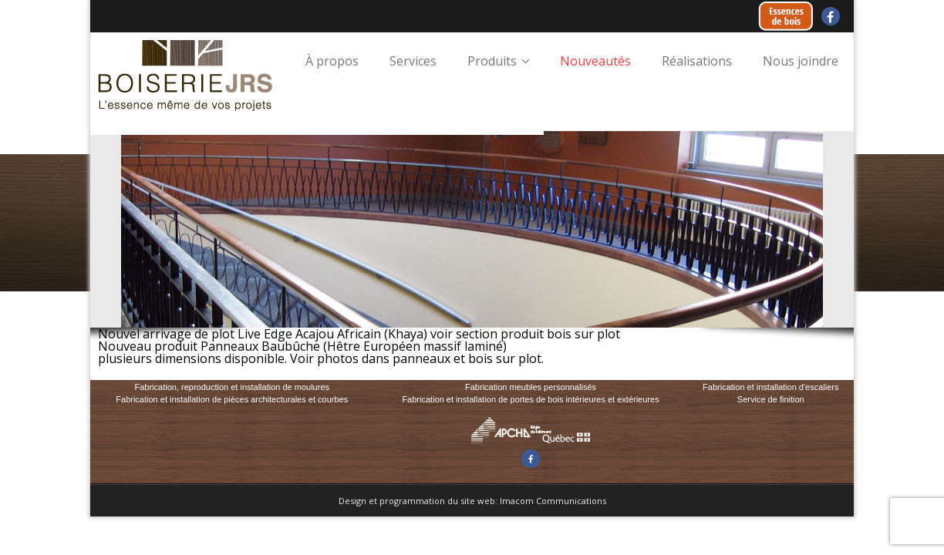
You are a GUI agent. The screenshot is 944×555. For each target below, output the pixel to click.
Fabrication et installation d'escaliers (770, 387)
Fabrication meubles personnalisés (530, 387)
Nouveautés (595, 60)
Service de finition (770, 399)
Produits (492, 60)
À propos (332, 60)
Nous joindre (800, 60)
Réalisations (697, 60)
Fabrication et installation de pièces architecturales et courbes (232, 399)
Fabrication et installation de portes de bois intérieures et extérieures (530, 399)
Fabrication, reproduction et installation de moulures (231, 387)
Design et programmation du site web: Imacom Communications (472, 500)
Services (413, 60)
